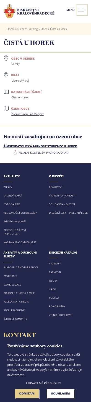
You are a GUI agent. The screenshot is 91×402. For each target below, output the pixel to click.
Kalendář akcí (12, 195)
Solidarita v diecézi (62, 204)
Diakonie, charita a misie (19, 293)
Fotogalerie (11, 204)
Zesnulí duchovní (60, 315)
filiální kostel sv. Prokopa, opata (44, 152)
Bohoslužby (57, 306)
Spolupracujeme (14, 310)
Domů (11, 29)
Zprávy (7, 187)
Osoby (53, 280)
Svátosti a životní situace (20, 267)
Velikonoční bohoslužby (20, 212)
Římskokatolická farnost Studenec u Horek (40, 146)
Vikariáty (55, 263)
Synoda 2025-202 (13, 221)
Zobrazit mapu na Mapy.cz (27, 114)
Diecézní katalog (27, 29)
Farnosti (55, 272)
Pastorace (10, 276)
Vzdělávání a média (16, 301)
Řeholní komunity (15, 318)
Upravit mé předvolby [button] (43, 383)
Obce (44, 29)
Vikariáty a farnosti (62, 195)
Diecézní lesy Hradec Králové (68, 212)
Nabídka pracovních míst (19, 242)
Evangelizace (12, 284)
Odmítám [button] (27, 393)
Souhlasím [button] (60, 393)
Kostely (54, 297)
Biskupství (55, 187)
